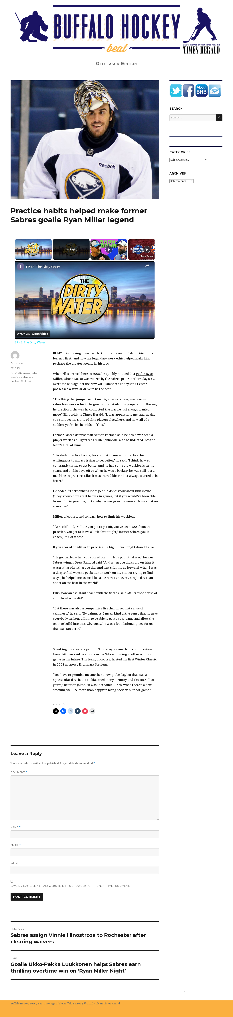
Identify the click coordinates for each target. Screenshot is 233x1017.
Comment (19, 772)
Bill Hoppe (17, 363)
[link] (20, 266)
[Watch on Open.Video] (32, 333)
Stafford (26, 381)
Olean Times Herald (108, 1003)
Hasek (26, 373)
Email (16, 845)
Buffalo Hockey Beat (23, 1003)
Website (17, 862)
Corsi (14, 373)
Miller (34, 373)
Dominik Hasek (111, 353)
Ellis (20, 373)
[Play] (108, 249)
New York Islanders (22, 377)
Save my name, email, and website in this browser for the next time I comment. (70, 885)
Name (16, 827)
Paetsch (15, 381)
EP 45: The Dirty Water (43, 267)
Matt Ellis (146, 353)
